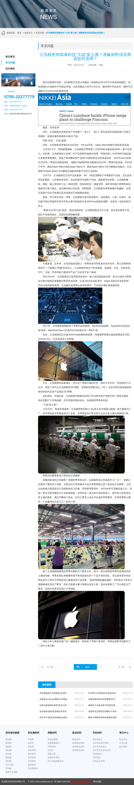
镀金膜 (8, 739)
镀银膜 (8, 743)
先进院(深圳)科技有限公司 (13, 781)
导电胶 (31, 739)
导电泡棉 (52, 746)
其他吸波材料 (78, 750)
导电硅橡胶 (53, 739)
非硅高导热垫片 (100, 746)
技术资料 (10, 68)
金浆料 (31, 743)
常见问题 (40, 33)
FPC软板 (9, 765)
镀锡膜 (8, 757)
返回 (87, 667)
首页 (19, 33)
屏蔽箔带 (52, 754)
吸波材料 (76, 739)
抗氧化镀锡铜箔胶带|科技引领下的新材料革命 (60, 705)
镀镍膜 (8, 754)
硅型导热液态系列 (101, 743)
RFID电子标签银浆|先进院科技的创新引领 (107, 693)
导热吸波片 (98, 754)
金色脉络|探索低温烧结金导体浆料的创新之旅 (60, 711)
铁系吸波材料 (78, 746)
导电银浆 (32, 761)
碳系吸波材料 (78, 743)
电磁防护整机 (54, 757)
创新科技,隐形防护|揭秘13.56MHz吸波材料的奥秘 (110, 711)
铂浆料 (31, 746)
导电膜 (8, 768)
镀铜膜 (8, 746)
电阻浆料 (32, 765)
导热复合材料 (99, 761)
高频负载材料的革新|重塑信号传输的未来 (106, 699)
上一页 (50, 667)
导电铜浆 (32, 757)
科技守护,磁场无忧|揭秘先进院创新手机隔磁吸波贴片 (63, 717)
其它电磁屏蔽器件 (56, 761)
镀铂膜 (8, 750)
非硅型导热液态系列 (102, 750)
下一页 (121, 667)
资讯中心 (28, 33)
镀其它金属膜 (11, 772)
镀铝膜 (8, 761)
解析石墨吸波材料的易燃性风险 (102, 717)
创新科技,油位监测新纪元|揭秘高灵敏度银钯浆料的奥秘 (64, 699)
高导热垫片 (98, 739)
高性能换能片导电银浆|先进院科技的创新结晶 (60, 693)
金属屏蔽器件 (54, 743)
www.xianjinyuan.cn (44, 781)
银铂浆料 (32, 750)
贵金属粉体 (33, 768)
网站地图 (97, 781)
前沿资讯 (10, 56)
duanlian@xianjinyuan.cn (20, 113)
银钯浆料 (32, 754)
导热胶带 (97, 757)
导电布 (51, 750)
